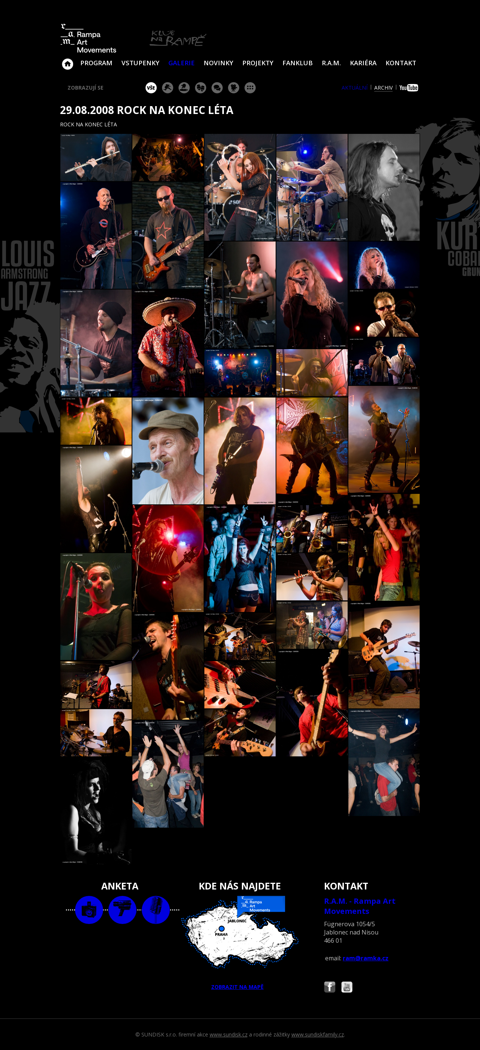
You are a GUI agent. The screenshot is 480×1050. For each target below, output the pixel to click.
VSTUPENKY (140, 62)
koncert (167, 87)
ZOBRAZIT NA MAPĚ (240, 943)
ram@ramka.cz (365, 958)
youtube (409, 88)
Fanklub (297, 62)
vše (151, 87)
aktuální (355, 87)
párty (184, 87)
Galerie (181, 62)
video (122, 910)
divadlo (200, 87)
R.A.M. (331, 62)
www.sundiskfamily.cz (317, 1034)
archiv (383, 87)
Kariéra (363, 62)
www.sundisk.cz (229, 1034)
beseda (217, 87)
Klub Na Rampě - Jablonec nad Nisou (67, 60)
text (156, 910)
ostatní (250, 87)
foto (89, 910)
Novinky (218, 62)
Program (96, 62)
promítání (233, 87)
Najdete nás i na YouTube (346, 987)
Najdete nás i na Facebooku (329, 987)
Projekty (257, 62)
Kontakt (401, 62)
